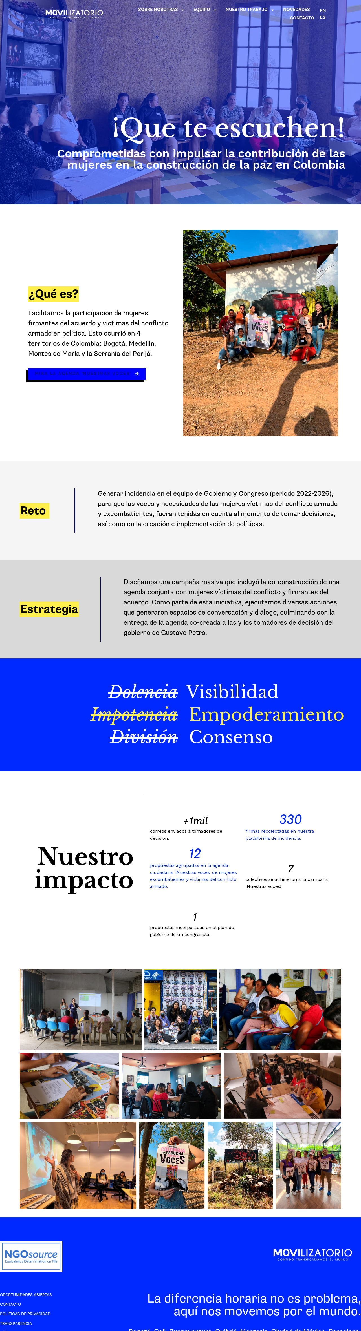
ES (322, 17)
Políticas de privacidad (25, 1314)
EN (323, 11)
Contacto (10, 1304)
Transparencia (16, 1323)
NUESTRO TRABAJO (250, 10)
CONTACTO (302, 18)
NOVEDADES (296, 9)
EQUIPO (205, 10)
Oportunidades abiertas (26, 1294)
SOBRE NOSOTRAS (161, 10)
